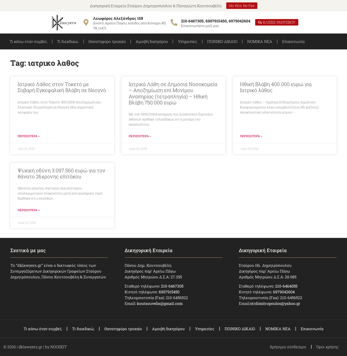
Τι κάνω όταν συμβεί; (28, 41)
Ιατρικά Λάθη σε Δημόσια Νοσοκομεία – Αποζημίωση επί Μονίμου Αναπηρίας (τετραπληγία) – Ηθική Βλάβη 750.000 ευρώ (173, 93)
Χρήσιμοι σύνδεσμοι (288, 346)
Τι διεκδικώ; (68, 41)
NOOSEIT (58, 346)
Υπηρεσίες (187, 41)
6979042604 (284, 291)
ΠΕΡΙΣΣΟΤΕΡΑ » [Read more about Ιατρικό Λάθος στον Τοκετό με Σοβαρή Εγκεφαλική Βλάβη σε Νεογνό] (29, 136)
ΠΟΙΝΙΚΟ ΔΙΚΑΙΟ (222, 41)
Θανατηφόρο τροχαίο (107, 41)
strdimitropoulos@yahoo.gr (275, 303)
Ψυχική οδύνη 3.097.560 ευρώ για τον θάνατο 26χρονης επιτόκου (61, 173)
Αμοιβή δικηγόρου (152, 41)
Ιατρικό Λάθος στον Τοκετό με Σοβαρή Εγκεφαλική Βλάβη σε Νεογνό (62, 87)
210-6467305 (172, 286)
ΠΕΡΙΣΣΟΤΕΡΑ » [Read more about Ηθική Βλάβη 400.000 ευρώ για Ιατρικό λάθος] (251, 136)
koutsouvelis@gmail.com (160, 303)
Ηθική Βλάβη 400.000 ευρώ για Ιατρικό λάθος (276, 87)
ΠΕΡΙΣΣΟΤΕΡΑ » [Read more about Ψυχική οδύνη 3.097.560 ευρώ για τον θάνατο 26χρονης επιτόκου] (29, 210)
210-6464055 (286, 286)
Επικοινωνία (293, 41)
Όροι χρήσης (327, 346)
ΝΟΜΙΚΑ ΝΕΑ (259, 41)
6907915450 (169, 291)
